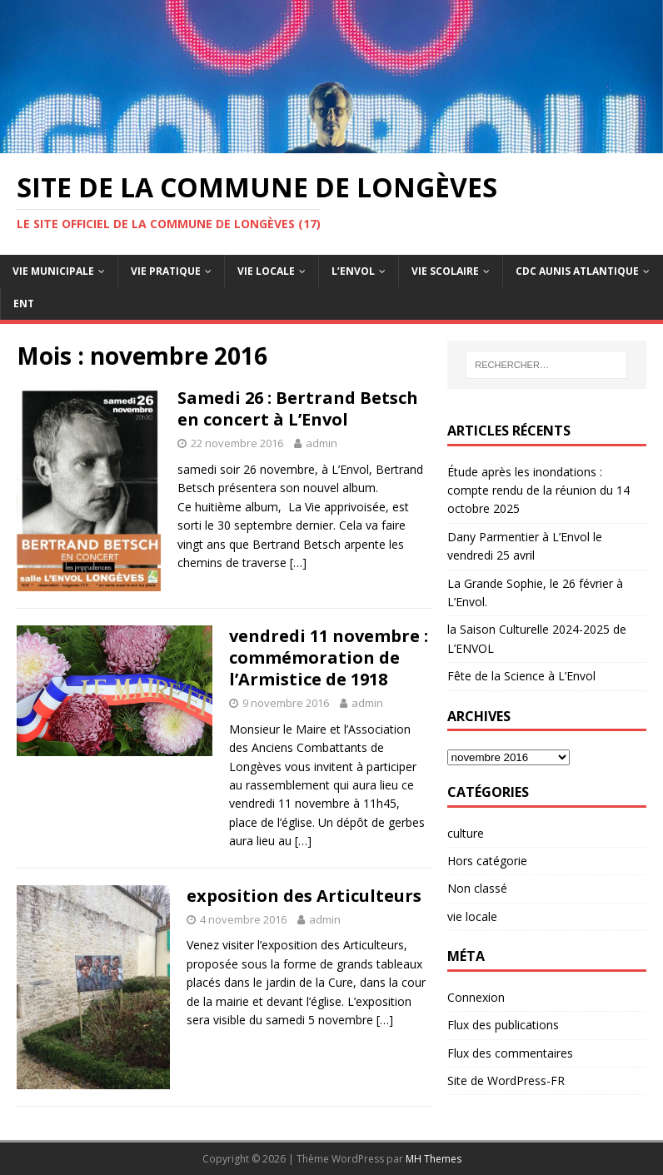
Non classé (477, 888)
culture (465, 833)
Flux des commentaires (510, 1053)
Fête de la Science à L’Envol (521, 676)
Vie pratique (166, 271)
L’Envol (353, 271)
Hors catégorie (487, 861)
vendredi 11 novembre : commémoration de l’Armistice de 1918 (328, 657)
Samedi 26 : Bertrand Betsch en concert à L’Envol (297, 408)
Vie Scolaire (445, 271)
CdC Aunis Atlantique (577, 271)
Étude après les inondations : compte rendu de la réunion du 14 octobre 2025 (538, 490)
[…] (298, 562)
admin (321, 443)
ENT (23, 303)
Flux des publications (503, 1025)
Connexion (476, 997)
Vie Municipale (53, 271)
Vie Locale (266, 271)
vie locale (472, 916)
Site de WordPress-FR (506, 1080)
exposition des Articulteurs (304, 895)
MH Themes (433, 1159)
